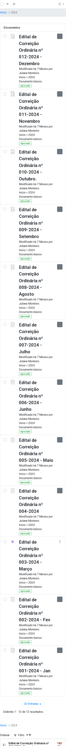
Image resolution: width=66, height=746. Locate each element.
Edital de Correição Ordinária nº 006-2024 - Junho (31, 396)
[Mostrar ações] (59, 36)
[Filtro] (7, 4)
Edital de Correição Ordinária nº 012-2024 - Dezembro (31, 50)
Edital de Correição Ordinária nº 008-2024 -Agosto (31, 281)
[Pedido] (14, 4)
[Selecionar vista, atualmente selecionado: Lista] (61, 4)
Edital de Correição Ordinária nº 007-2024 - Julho (31, 338)
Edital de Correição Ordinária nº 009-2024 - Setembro (31, 223)
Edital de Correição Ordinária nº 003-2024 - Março (31, 555)
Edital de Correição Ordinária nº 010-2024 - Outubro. (31, 165)
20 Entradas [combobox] (34, 704)
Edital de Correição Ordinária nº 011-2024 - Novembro (31, 108)
